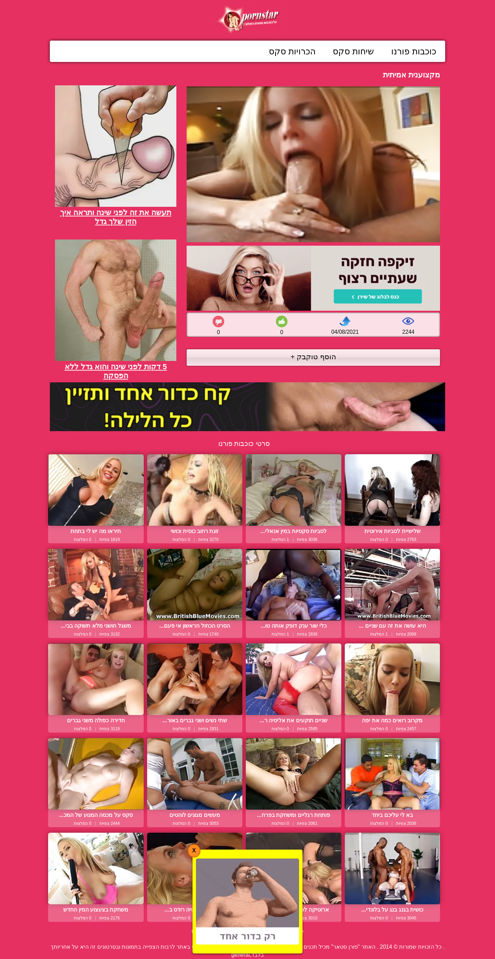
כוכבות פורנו (413, 51)
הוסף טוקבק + (313, 357)
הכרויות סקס (292, 51)
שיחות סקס (353, 51)
